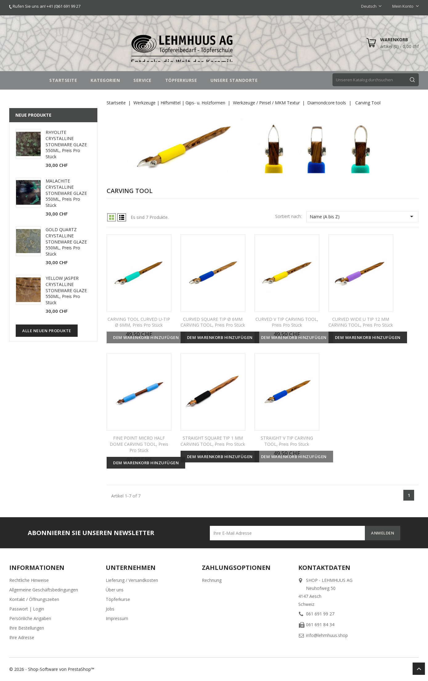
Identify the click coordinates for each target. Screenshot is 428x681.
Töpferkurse (118, 599)
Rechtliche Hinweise (29, 580)
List (122, 217)
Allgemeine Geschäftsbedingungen (43, 590)
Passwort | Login (26, 609)
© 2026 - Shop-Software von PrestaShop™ (51, 669)
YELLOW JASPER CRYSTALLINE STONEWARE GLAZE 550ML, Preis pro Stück (66, 290)
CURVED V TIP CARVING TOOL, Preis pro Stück (286, 322)
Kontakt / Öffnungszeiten (34, 599)
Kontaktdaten (324, 567)
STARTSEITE (63, 80)
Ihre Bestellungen (26, 628)
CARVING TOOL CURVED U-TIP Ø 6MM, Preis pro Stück (139, 322)
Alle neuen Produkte (46, 330)
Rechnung (212, 580)
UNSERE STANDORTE (234, 80)
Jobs (110, 609)
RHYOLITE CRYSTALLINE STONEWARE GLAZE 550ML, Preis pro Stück (66, 144)
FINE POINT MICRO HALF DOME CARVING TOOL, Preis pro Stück (139, 444)
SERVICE (142, 80)
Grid (111, 217)
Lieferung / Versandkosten (132, 580)
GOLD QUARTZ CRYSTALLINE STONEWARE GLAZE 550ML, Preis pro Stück (66, 242)
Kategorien (105, 80)
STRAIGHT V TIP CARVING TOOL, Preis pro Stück (287, 441)
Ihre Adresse (21, 637)
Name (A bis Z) (362, 216)
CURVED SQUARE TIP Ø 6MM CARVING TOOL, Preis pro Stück (213, 322)
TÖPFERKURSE (181, 80)
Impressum (117, 618)
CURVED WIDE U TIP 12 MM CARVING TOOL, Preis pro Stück (360, 322)
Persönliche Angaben (30, 618)
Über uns (115, 590)
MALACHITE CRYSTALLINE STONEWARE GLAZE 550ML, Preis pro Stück (66, 193)
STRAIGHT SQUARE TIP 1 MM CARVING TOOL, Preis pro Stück (213, 441)
